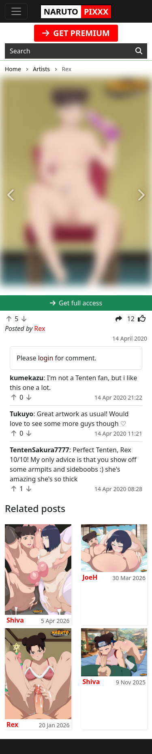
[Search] (139, 51)
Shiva (15, 620)
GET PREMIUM (76, 33)
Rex (12, 724)
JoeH (90, 577)
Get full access (76, 303)
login (46, 358)
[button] (11, 195)
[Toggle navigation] (16, 11)
